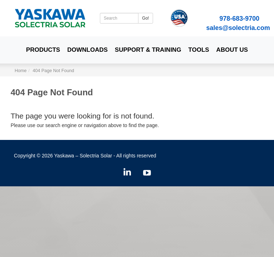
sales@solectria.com (238, 27)
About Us (232, 49)
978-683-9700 (239, 18)
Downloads (87, 49)
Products (43, 49)
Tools (198, 49)
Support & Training (148, 49)
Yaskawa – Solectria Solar (83, 155)
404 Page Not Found (53, 70)
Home (21, 70)
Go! (145, 18)
